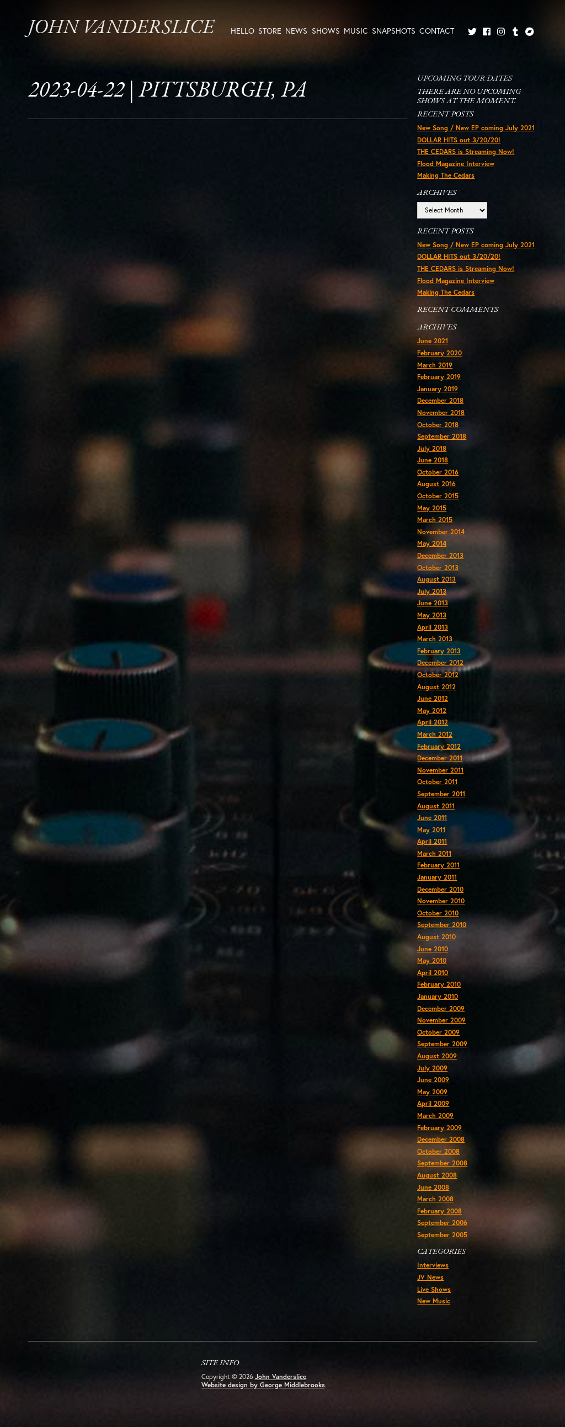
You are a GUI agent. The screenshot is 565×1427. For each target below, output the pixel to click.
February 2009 (439, 1128)
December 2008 (441, 1139)
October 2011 (437, 782)
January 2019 (437, 389)
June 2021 (432, 341)
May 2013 (431, 615)
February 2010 (439, 984)
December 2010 (440, 889)
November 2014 (441, 532)
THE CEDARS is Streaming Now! (465, 151)
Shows (326, 30)
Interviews (433, 1265)
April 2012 (432, 722)
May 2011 (431, 830)
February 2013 (439, 651)
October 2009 (438, 1032)
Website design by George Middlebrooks (263, 1385)
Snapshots (393, 30)
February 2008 (439, 1211)
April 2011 (432, 841)
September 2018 (441, 436)
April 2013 (432, 627)
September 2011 (441, 794)
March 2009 (435, 1115)
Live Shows (434, 1289)
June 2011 (432, 817)
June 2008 (433, 1187)
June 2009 (433, 1079)
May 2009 (432, 1092)
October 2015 (438, 496)
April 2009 (433, 1103)
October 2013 (438, 567)
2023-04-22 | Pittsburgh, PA (167, 91)
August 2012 (436, 687)
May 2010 (431, 960)
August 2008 (437, 1175)
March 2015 (434, 519)
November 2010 (441, 901)
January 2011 (437, 877)
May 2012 (431, 710)
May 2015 (431, 508)
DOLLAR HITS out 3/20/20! (458, 140)
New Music (433, 1301)
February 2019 (439, 376)
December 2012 (440, 662)
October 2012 (438, 674)
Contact (436, 30)
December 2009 (441, 1008)
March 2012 (434, 734)
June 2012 (432, 698)
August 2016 (436, 484)
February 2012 (439, 746)
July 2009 (432, 1068)
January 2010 (437, 996)
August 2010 (436, 937)
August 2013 (436, 579)
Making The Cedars (446, 175)
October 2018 (438, 424)
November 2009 (441, 1020)
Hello (242, 30)
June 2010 (432, 949)
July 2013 (431, 591)
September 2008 (442, 1163)
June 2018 (432, 460)
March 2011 (434, 853)
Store (269, 30)
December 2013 (440, 555)
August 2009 (437, 1056)
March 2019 (434, 365)
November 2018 (441, 412)
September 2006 (442, 1222)
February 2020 (439, 353)
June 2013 (432, 603)
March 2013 (434, 639)
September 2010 (441, 924)
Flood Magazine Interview (455, 163)
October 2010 (438, 913)
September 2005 (442, 1235)
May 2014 (431, 543)
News (296, 30)
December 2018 (440, 400)
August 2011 (436, 806)
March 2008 (435, 1199)
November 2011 (440, 770)
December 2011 (439, 758)
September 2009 (442, 1044)
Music (356, 30)
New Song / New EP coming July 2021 (476, 128)
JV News (430, 1277)
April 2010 (432, 972)
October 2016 (438, 472)
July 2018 (431, 448)
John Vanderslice (121, 28)
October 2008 (438, 1151)
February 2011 (438, 865)
